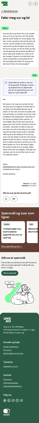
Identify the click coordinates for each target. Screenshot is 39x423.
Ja (6, 199)
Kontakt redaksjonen (11, 347)
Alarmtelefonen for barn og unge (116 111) (18, 167)
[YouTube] (21, 400)
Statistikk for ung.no (10, 366)
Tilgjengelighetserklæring (12, 386)
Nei (14, 199)
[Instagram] (13, 400)
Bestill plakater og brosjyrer (13, 353)
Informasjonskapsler (10, 383)
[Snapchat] (4, 400)
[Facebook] (17, 400)
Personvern (7, 379)
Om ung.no (7, 350)
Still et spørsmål (9, 273)
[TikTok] (8, 400)
